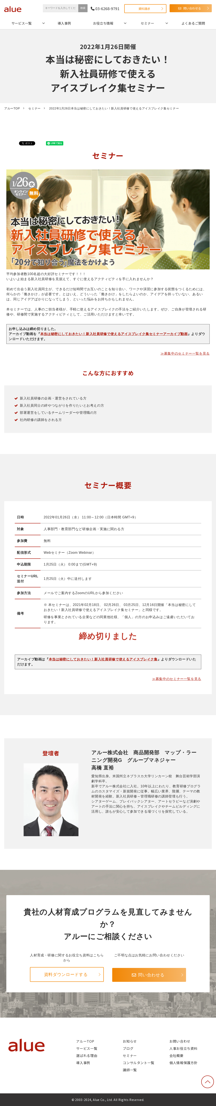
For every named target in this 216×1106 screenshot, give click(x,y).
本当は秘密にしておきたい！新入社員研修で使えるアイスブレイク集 (103, 659)
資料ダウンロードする (66, 974)
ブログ (128, 1048)
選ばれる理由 (86, 1055)
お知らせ (130, 1041)
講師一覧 (130, 1069)
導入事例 (64, 23)
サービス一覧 (21, 23)
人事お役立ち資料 (183, 1048)
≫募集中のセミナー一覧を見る (185, 353)
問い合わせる (192, 8)
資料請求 (144, 9)
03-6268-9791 (107, 8)
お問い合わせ (179, 1041)
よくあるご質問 (193, 23)
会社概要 (176, 1055)
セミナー (147, 23)
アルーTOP (12, 108)
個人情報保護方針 (183, 1062)
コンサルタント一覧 (138, 1062)
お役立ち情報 (103, 23)
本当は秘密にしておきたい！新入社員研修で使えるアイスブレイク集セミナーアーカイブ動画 (114, 334)
